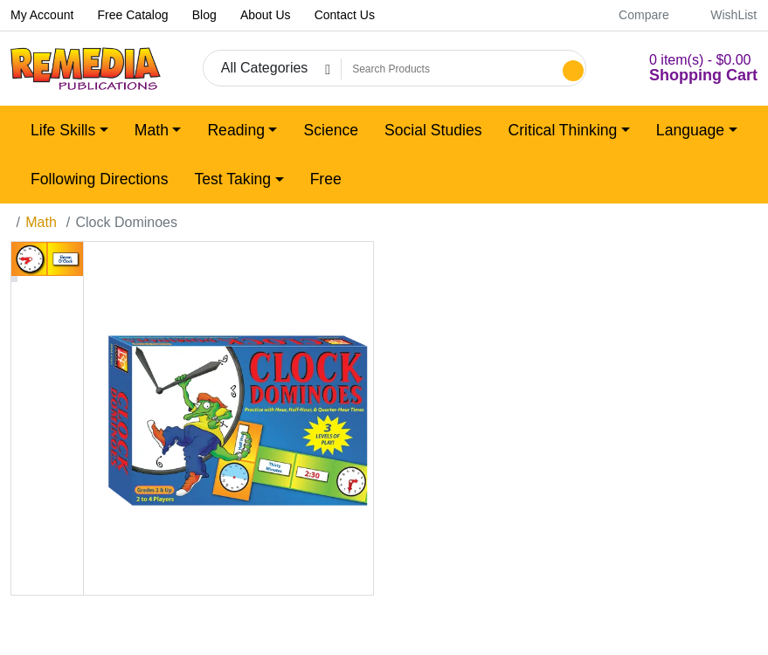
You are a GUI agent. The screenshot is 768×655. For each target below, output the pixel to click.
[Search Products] (449, 69)
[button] (682, 68)
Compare (634, 15)
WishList (724, 15)
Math (41, 222)
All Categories (264, 67)
